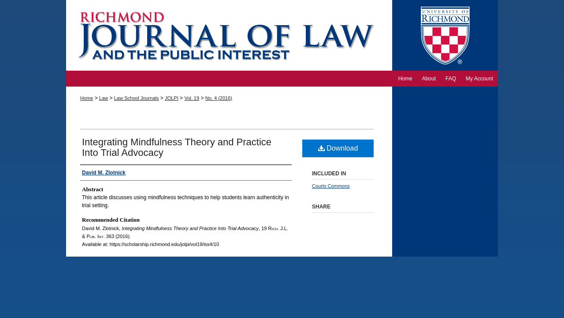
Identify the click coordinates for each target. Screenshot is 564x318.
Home (86, 98)
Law (103, 98)
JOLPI (171, 98)
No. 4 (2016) (218, 98)
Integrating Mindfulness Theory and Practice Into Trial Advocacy (176, 147)
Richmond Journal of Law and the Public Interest (229, 35)
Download (338, 148)
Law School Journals (136, 98)
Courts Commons (331, 186)
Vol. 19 (191, 98)
